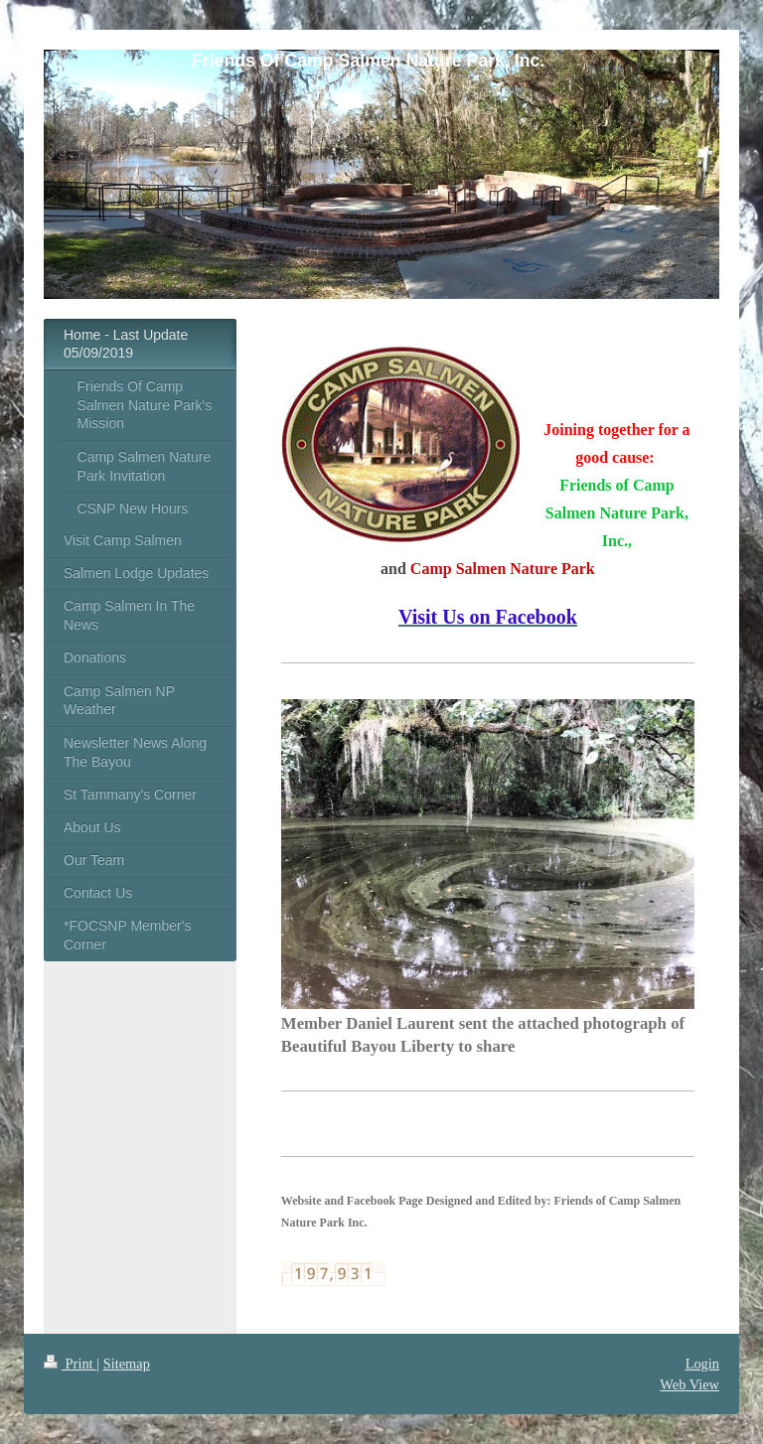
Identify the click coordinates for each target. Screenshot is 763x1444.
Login (702, 1364)
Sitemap (126, 1364)
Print (70, 1364)
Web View (689, 1384)
